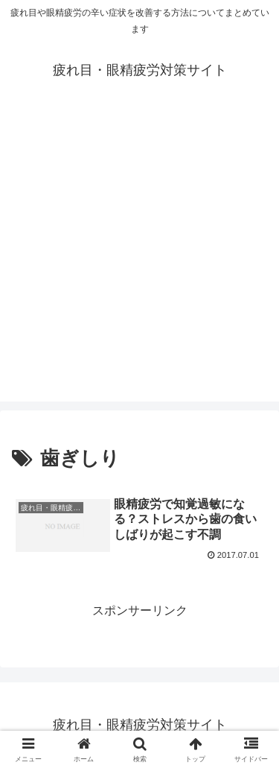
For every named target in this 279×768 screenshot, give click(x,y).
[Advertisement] (139, 262)
